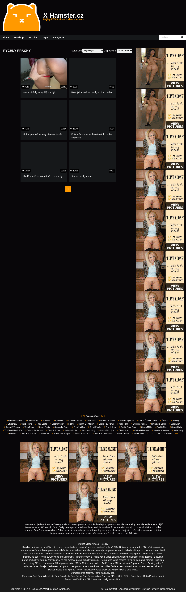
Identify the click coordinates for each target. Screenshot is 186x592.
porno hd (140, 560)
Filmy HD (29, 566)
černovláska (32, 421)
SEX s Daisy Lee (132, 576)
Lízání (70, 424)
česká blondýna (106, 430)
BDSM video (52, 556)
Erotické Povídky (150, 589)
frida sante (41, 424)
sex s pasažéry (28, 433)
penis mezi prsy (87, 430)
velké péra (122, 424)
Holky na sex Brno (112, 579)
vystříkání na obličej (12, 430)
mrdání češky (57, 424)
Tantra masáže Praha (75, 579)
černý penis (44, 427)
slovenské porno (61, 427)
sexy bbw (44, 433)
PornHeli (26, 576)
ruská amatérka (14, 421)
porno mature (145, 550)
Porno (97, 573)
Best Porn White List (43, 576)
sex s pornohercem (102, 433)
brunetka (45, 421)
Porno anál (125, 569)
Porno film (41, 563)
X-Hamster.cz (63, 17)
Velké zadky (101, 569)
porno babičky (126, 553)
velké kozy (177, 430)
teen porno (28, 427)
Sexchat (33, 37)
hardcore (12, 433)
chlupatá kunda (138, 424)
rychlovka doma (158, 424)
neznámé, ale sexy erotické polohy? (96, 547)
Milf (116, 563)
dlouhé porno (53, 430)
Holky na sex (94, 579)
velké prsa (62, 569)
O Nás (104, 589)
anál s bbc (160, 427)
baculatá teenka (12, 427)
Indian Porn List (102, 576)
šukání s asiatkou (81, 433)
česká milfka (146, 427)
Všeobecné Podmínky (129, 589)
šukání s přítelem (85, 424)
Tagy (45, 37)
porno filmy (28, 563)
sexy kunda (138, 433)
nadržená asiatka (160, 430)
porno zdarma (86, 573)
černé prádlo (94, 427)
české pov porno (105, 424)
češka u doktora (141, 430)
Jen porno (76, 566)
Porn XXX (117, 576)
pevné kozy (110, 427)
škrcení (164, 421)
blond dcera (123, 430)
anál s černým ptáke (147, 421)
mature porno (122, 433)
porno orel (53, 550)
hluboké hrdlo (70, 430)
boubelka (58, 421)
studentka (11, 424)
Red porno (61, 563)
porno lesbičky (83, 560)
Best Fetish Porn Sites (82, 576)
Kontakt (113, 589)
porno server (129, 547)
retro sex (100, 566)
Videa (5, 37)
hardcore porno (74, 421)
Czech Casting (148, 563)
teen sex (150, 566)
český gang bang (127, 427)
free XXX (58, 566)
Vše (176, 433)
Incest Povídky (100, 544)
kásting (175, 421)
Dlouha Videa (85, 544)
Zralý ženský (54, 560)
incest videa (138, 556)
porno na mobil (115, 550)
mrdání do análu (107, 421)
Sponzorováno (167, 589)
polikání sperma (126, 421)
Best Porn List (62, 576)
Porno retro (106, 560)
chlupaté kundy (61, 553)
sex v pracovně (164, 433)
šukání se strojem (34, 430)
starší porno (26, 424)
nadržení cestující (61, 433)
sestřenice (90, 421)
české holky (176, 427)
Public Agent (99, 556)
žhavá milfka (78, 427)
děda (150, 433)
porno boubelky (30, 560)
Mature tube (88, 563)
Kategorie (58, 37)
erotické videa (79, 550)
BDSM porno (95, 553)
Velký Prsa (82, 569)
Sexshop (19, 37)
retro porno (29, 553)
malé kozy (174, 424)
